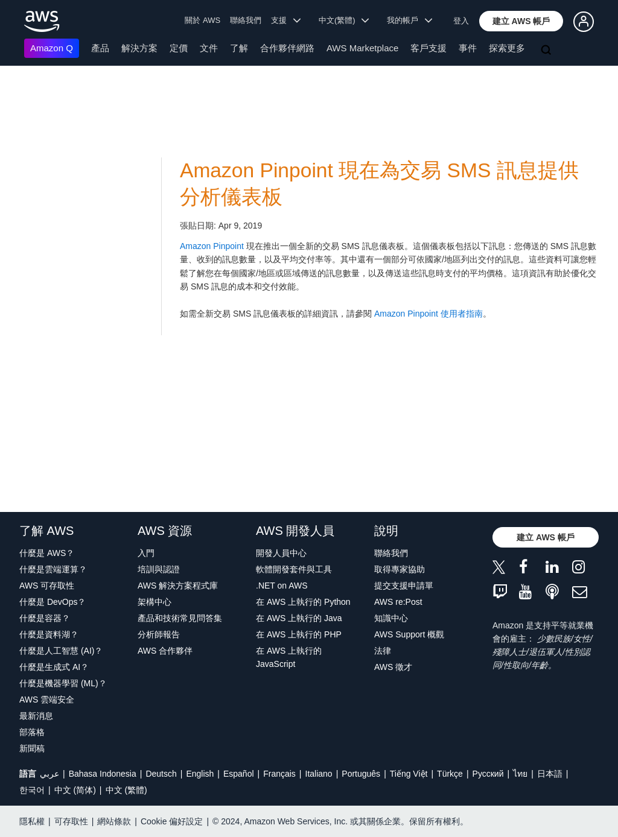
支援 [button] (286, 20)
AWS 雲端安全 (46, 699)
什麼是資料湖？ (48, 634)
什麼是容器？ (44, 618)
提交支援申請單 (403, 585)
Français (279, 774)
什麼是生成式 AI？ (54, 667)
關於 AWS (202, 20)
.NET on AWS (282, 585)
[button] (521, 21)
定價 (179, 48)
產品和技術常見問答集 (180, 618)
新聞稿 (32, 748)
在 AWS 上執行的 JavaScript (289, 657)
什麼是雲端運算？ (53, 569)
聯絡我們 (245, 20)
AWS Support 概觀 (409, 634)
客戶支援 (428, 48)
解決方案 (139, 48)
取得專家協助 (399, 569)
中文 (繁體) (126, 790)
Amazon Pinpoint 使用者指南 (428, 313)
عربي (49, 774)
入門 (146, 553)
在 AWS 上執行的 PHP (299, 634)
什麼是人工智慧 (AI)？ (61, 650)
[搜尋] (547, 50)
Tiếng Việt (409, 774)
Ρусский (488, 774)
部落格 (32, 732)
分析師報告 (159, 634)
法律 (382, 650)
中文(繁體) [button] (344, 20)
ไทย (520, 774)
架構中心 (154, 602)
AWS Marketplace (362, 48)
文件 (209, 48)
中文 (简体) (75, 790)
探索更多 (507, 48)
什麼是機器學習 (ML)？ (63, 683)
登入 (461, 20)
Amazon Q (51, 48)
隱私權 (32, 821)
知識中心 (391, 618)
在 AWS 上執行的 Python (303, 602)
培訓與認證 (159, 569)
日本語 (549, 774)
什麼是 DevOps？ (52, 602)
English (200, 774)
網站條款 (114, 821)
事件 (468, 48)
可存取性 (71, 821)
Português (361, 774)
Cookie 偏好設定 (172, 821)
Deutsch (160, 774)
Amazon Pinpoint (212, 246)
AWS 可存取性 (46, 585)
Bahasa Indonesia (102, 774)
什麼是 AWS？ (46, 553)
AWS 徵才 (393, 667)
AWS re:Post (398, 602)
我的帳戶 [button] (409, 20)
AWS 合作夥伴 (165, 650)
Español (238, 774)
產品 (100, 48)
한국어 (32, 790)
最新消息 (36, 716)
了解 (239, 48)
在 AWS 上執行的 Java (299, 618)
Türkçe (450, 774)
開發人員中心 (281, 553)
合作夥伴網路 (287, 48)
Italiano (319, 774)
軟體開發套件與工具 (294, 569)
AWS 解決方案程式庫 (178, 585)
